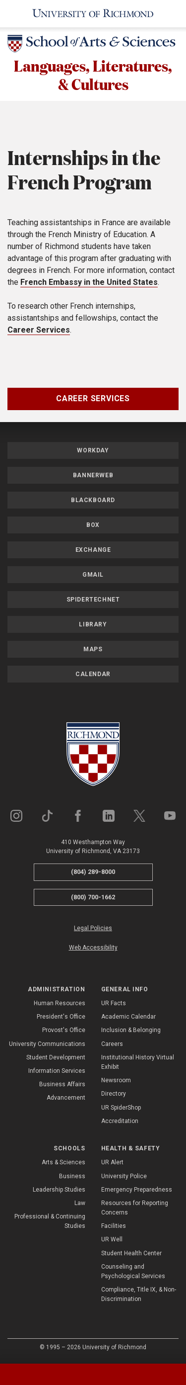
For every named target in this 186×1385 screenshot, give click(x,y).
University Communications (47, 1045)
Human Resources (59, 1004)
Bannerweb (93, 476)
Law (79, 1204)
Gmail (93, 576)
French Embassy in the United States (89, 283)
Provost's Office (63, 1032)
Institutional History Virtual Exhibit (137, 1063)
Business (72, 1177)
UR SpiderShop (121, 1109)
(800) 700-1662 (93, 898)
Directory (113, 1095)
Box (93, 526)
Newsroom (116, 1081)
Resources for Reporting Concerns (134, 1209)
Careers (112, 1045)
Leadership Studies (59, 1191)
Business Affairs (62, 1085)
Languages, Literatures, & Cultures (93, 75)
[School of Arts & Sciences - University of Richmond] (93, 45)
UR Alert (112, 1163)
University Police (124, 1177)
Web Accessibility (93, 949)
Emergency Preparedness (136, 1191)
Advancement (66, 1099)
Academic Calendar (128, 1018)
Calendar (93, 675)
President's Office (61, 1018)
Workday (93, 451)
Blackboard (93, 501)
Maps (92, 650)
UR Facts (113, 1004)
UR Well (112, 1241)
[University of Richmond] (93, 13)
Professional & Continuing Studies (49, 1222)
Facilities (113, 1227)
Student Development (55, 1058)
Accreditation (119, 1122)
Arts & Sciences (63, 1163)
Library (93, 625)
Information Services (56, 1072)
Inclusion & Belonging (131, 1032)
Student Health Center (131, 1254)
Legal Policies (93, 929)
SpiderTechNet (93, 601)
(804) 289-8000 (93, 873)
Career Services (38, 331)
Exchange (93, 551)
